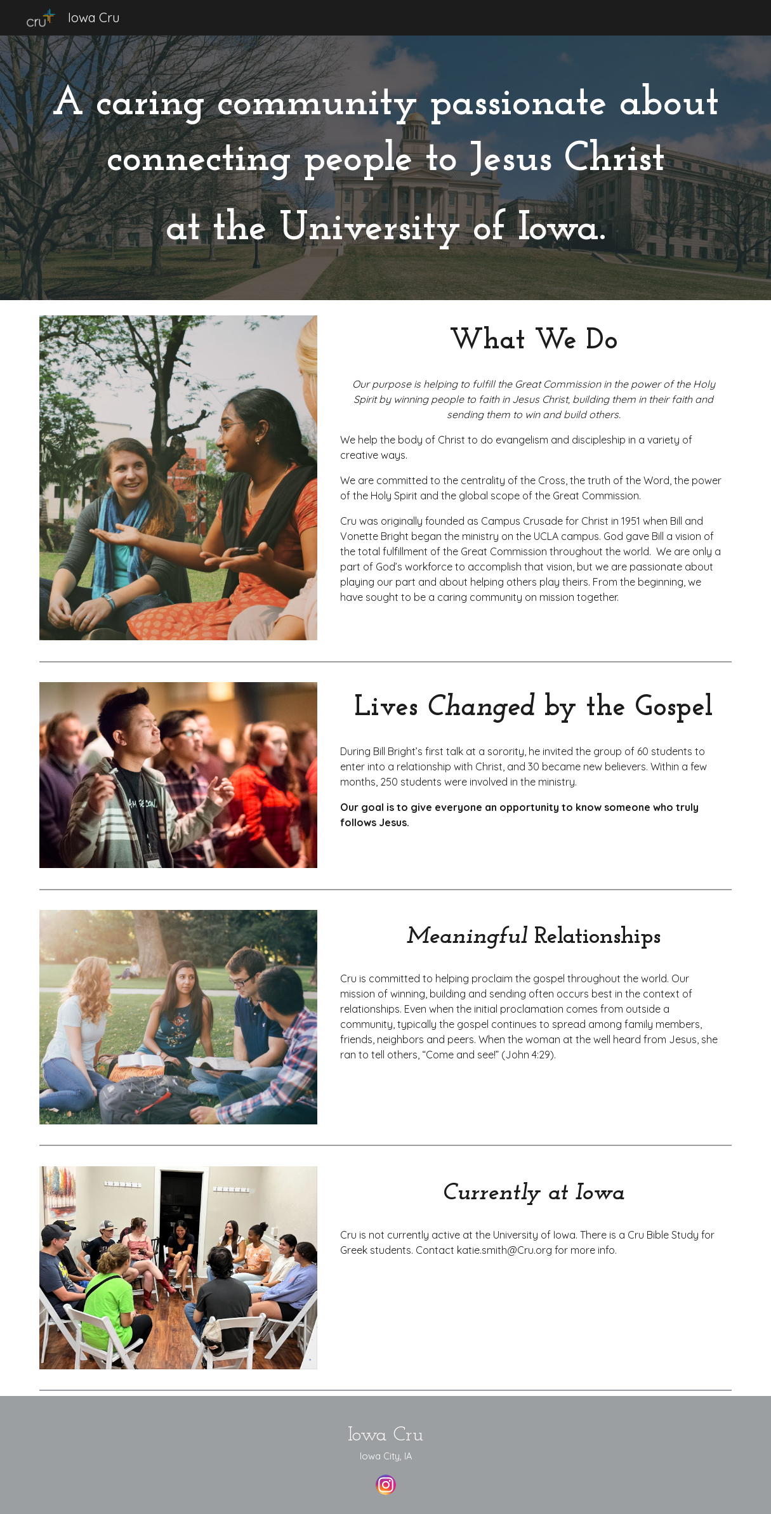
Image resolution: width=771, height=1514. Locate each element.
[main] (385, 168)
